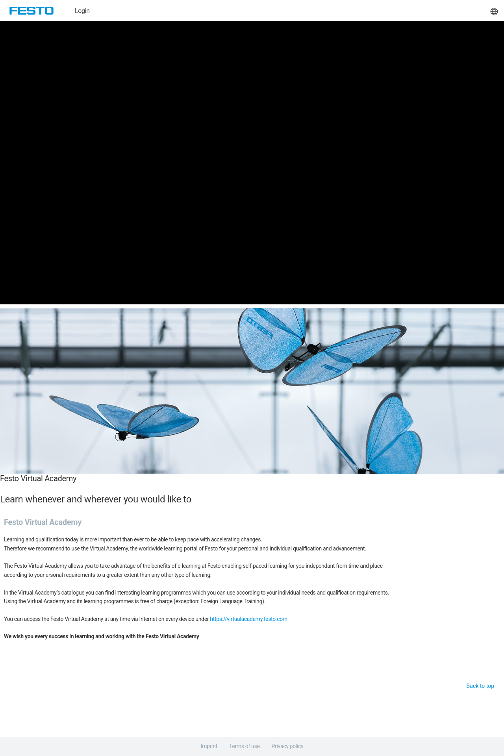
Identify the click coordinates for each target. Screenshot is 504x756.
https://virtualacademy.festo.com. (249, 619)
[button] (494, 10)
